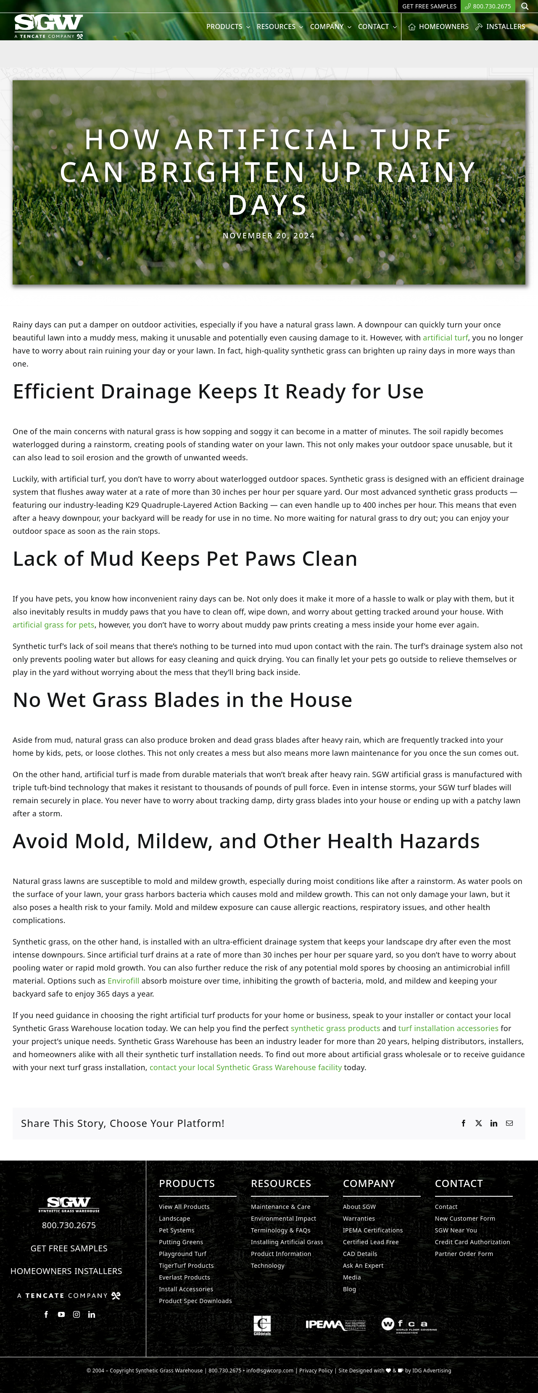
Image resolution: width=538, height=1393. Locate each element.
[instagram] (76, 1314)
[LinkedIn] (493, 1123)
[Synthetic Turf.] (68, 1199)
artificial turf (445, 337)
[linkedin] (91, 1314)
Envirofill (124, 981)
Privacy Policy (316, 1370)
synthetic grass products (335, 1028)
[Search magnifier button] (525, 6)
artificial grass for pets (54, 625)
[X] (478, 1123)
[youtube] (61, 1314)
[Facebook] (463, 1123)
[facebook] (46, 1314)
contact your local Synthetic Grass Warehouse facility (245, 1067)
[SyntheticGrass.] (49, 17)
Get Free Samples (69, 1248)
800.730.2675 (69, 1225)
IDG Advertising (431, 1370)
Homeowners (41, 1271)
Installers (98, 1271)
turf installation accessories (448, 1028)
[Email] (509, 1123)
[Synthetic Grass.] (68, 1295)
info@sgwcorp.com (269, 1370)
